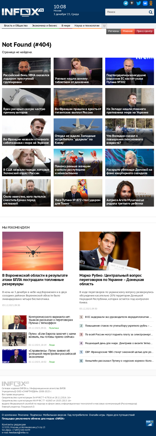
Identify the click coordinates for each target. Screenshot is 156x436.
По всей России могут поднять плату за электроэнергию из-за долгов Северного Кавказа (119, 334)
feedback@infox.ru (18, 432)
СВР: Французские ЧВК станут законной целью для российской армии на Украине (119, 351)
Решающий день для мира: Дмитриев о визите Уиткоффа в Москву (119, 343)
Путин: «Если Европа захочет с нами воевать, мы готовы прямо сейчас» (52, 335)
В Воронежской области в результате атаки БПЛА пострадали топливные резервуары (35, 279)
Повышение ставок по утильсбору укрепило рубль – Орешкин (119, 325)
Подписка (36, 414)
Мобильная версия (54, 414)
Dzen (132, 3)
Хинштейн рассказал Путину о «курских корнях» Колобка (119, 360)
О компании (9, 414)
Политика (53, 328)
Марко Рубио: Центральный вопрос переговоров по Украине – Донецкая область (111, 279)
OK (151, 3)
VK (145, 3)
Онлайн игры (97, 414)
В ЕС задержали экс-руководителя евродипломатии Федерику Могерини (119, 316)
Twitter (138, 3)
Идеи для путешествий (120, 414)
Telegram (125, 3)
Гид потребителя (77, 414)
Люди (52, 345)
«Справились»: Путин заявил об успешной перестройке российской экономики (52, 354)
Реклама (23, 414)
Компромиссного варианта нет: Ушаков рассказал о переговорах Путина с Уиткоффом (51, 320)
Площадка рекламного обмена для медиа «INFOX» (33, 418)
